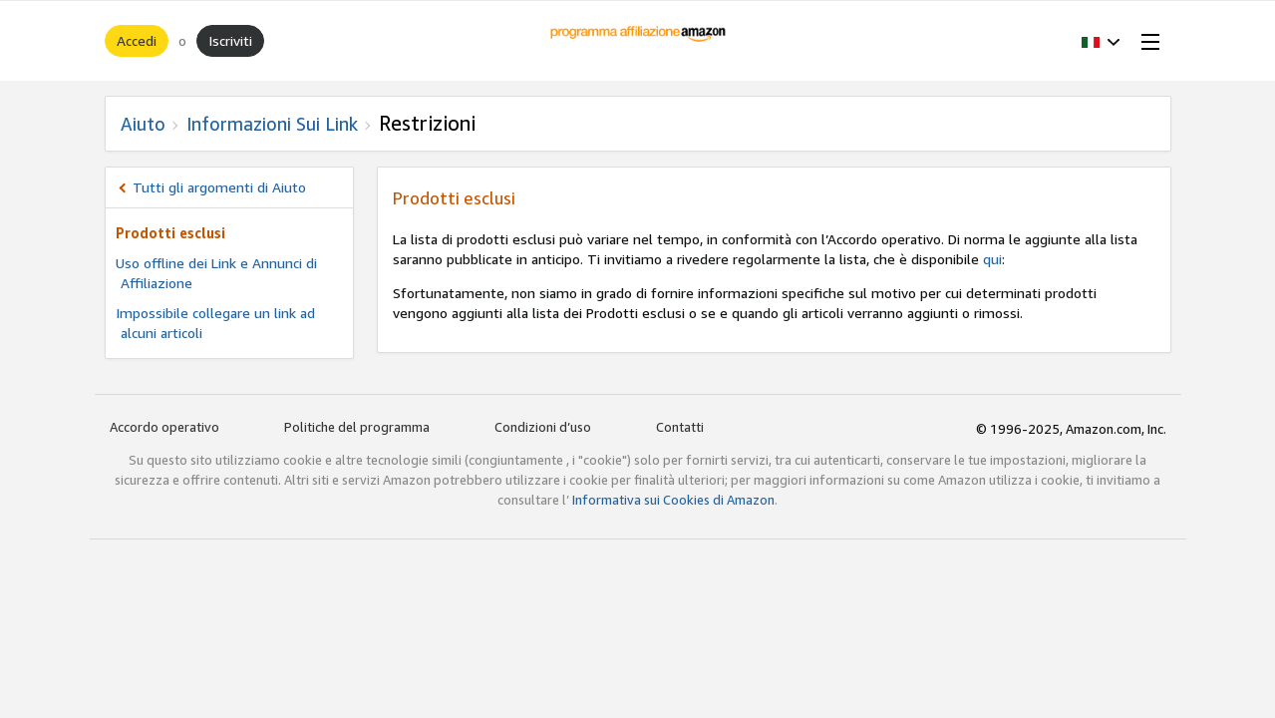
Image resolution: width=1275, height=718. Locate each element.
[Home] (637, 41)
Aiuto (143, 124)
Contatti (680, 427)
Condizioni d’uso (542, 427)
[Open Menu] (1146, 41)
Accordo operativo (164, 427)
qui (992, 258)
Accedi (137, 40)
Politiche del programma (357, 427)
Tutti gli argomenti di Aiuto (219, 187)
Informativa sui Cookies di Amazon (673, 500)
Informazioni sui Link (272, 124)
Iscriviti (230, 40)
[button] (1101, 41)
